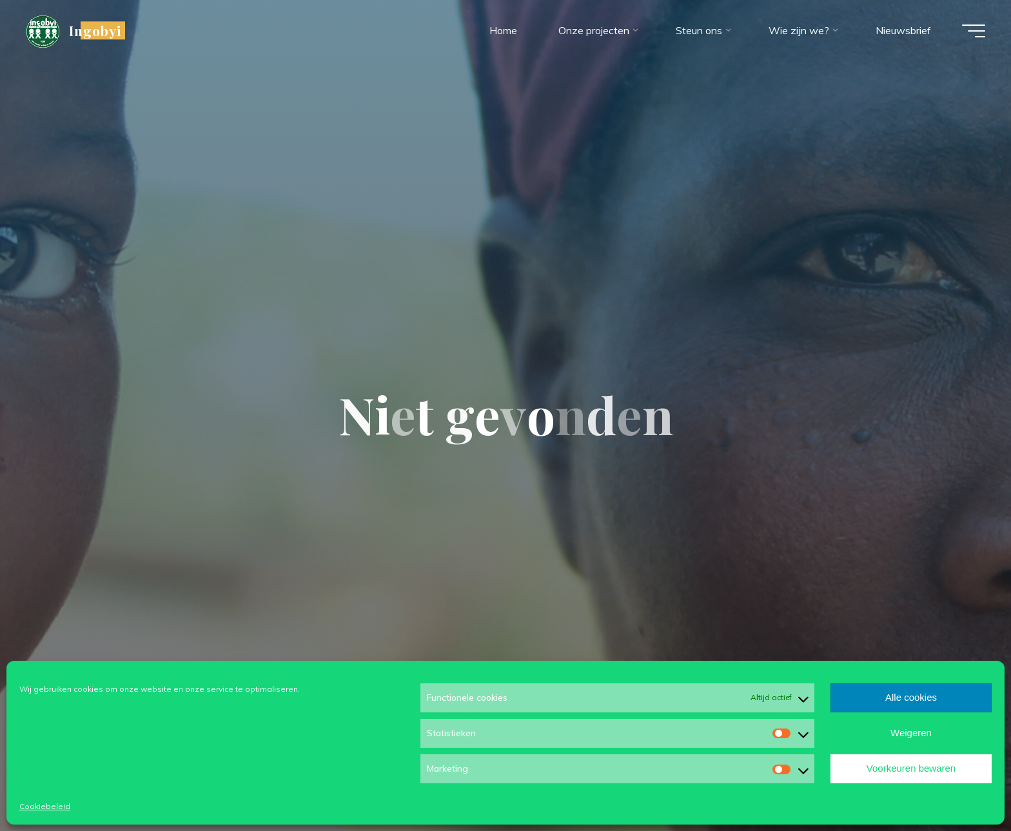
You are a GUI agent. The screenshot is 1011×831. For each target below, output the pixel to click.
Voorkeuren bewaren (911, 768)
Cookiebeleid (44, 806)
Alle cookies (911, 697)
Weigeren (911, 732)
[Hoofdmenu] (973, 30)
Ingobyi (95, 30)
